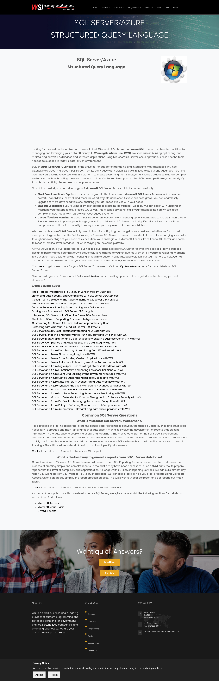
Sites (167, 7)
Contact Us (92, 651)
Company (118, 7)
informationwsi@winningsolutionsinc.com (162, 631)
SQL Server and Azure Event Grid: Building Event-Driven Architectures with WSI (79, 374)
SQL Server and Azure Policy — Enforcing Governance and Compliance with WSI (80, 405)
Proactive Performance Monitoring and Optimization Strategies (70, 303)
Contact (176, 7)
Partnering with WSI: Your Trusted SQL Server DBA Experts (66, 327)
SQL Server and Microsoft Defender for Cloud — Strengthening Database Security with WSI (86, 397)
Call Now (109, 573)
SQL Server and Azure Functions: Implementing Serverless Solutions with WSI (78, 370)
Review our (97, 276)
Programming (133, 7)
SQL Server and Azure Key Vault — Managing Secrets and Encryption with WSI (78, 401)
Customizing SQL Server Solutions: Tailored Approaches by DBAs (70, 323)
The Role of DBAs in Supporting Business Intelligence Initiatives (70, 319)
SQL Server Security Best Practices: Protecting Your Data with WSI (71, 331)
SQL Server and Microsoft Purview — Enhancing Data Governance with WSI (77, 389)
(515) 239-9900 (150, 623)
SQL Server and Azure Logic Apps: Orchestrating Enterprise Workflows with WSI (79, 366)
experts (63, 632)
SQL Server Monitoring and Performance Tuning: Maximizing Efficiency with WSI (79, 335)
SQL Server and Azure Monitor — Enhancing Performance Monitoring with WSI (78, 393)
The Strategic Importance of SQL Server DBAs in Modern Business (71, 292)
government (68, 621)
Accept (39, 674)
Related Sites (93, 643)
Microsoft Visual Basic (51, 507)
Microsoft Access (48, 503)
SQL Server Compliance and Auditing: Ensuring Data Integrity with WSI (74, 342)
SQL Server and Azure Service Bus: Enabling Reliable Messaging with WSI (75, 378)
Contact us (39, 451)
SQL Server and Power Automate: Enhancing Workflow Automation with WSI (77, 362)
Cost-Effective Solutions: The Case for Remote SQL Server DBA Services (75, 299)
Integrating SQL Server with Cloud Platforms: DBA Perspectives (69, 315)
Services (105, 7)
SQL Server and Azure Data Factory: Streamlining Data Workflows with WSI (76, 350)
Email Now (109, 562)
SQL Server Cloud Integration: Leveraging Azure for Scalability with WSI (74, 346)
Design (147, 7)
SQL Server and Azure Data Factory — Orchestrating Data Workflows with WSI (78, 381)
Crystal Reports (47, 511)
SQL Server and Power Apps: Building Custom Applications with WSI (72, 358)
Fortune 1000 (49, 624)
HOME (95, 7)
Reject (54, 674)
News (159, 7)
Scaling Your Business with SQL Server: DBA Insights (63, 311)
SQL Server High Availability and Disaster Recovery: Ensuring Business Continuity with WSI (86, 338)
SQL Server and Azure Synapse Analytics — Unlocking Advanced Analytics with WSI (82, 385)
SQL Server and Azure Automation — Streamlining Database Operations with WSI (81, 409)
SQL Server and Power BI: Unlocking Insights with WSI (63, 354)
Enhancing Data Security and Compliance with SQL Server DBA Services (75, 295)
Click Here (38, 266)
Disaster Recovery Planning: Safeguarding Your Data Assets (68, 307)
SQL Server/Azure (129, 266)
